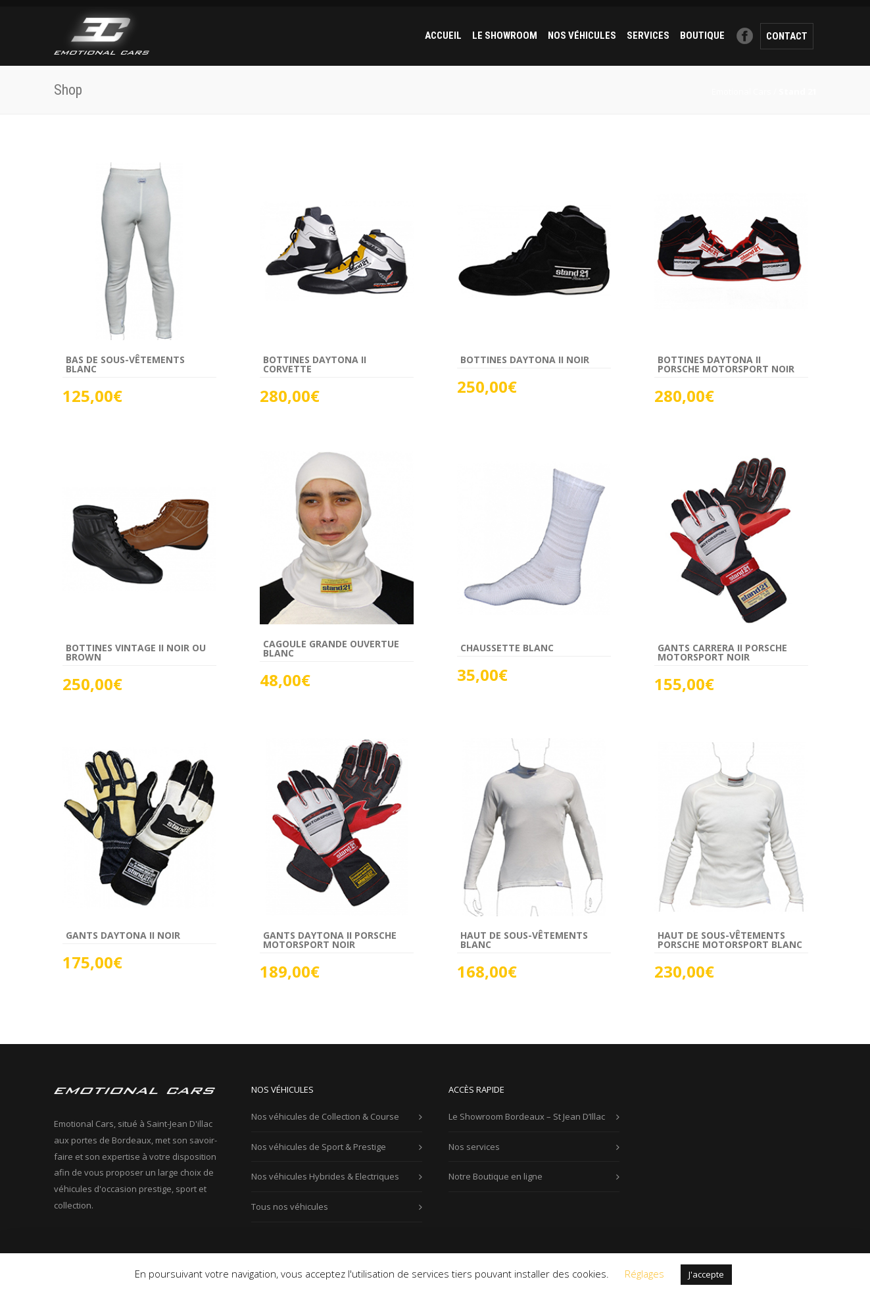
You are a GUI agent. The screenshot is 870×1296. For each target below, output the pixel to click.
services (648, 35)
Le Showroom (504, 35)
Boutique (702, 35)
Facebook (745, 35)
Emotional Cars (741, 91)
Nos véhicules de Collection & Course (325, 1116)
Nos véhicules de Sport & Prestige (318, 1147)
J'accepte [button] (706, 1274)
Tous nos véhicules (289, 1206)
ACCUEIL (443, 35)
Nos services (474, 1147)
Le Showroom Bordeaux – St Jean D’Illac (526, 1116)
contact (787, 36)
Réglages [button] (644, 1273)
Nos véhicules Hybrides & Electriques (325, 1176)
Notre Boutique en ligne (495, 1176)
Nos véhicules (582, 35)
